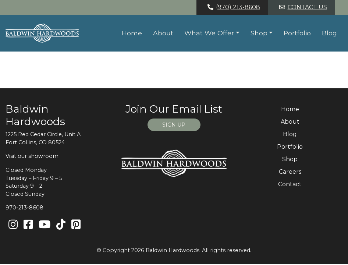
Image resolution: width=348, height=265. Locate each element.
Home (132, 33)
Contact (290, 184)
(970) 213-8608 (232, 7)
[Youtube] (44, 224)
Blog (329, 33)
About (163, 33)
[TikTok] (60, 224)
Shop (290, 159)
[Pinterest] (76, 224)
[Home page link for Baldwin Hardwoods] (42, 33)
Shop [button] (259, 33)
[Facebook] (28, 224)
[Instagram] (13, 224)
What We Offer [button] (209, 33)
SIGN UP (173, 124)
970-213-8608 (24, 207)
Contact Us (302, 7)
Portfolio (297, 33)
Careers (290, 171)
